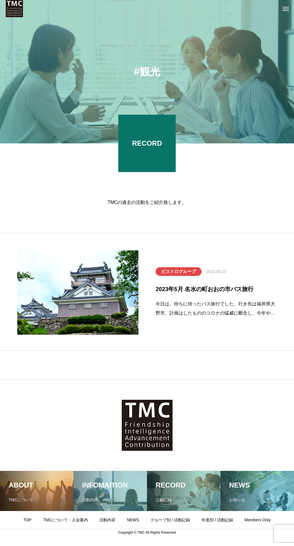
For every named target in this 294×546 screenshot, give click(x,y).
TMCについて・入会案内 (65, 520)
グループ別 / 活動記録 (170, 520)
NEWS (133, 520)
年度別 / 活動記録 (217, 520)
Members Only (258, 520)
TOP (27, 520)
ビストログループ (178, 271)
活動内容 (107, 520)
